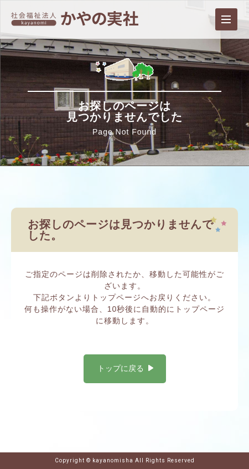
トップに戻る (120, 368)
